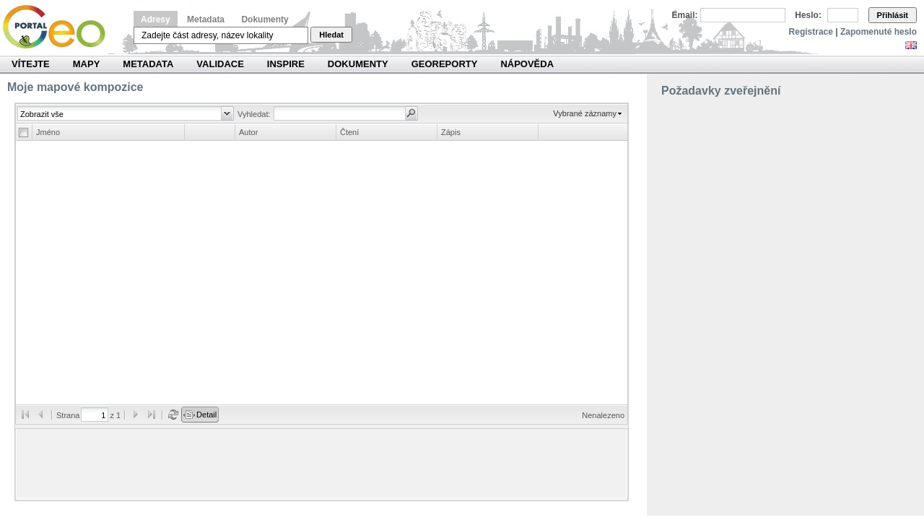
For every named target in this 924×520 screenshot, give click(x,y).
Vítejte (31, 63)
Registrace (811, 32)
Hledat (331, 34)
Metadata (206, 19)
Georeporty (444, 63)
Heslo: (808, 15)
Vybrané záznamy (584, 113)
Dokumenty (264, 19)
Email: (685, 15)
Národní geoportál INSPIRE (59, 27)
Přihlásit (892, 15)
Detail (206, 414)
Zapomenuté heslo (878, 32)
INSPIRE (286, 63)
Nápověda (527, 63)
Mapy (86, 63)
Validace (219, 63)
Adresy (155, 19)
